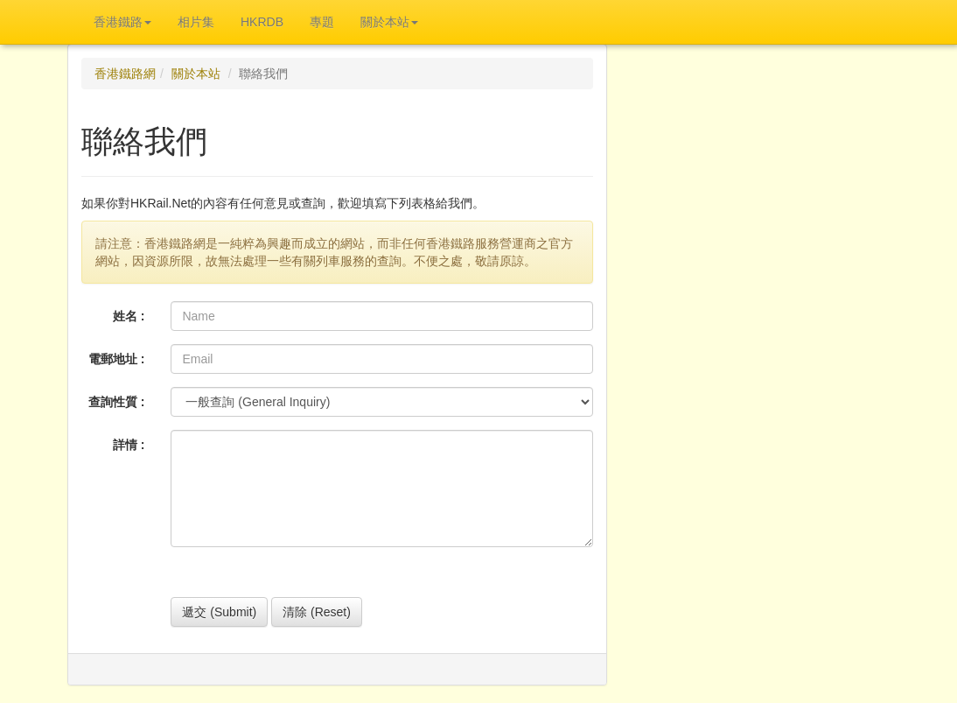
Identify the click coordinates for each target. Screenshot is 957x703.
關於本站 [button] (389, 22)
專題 (322, 22)
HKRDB (262, 22)
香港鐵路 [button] (122, 22)
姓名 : (129, 316)
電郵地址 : (116, 359)
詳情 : (129, 445)
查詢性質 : (116, 402)
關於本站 (195, 74)
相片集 (196, 22)
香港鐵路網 (125, 74)
